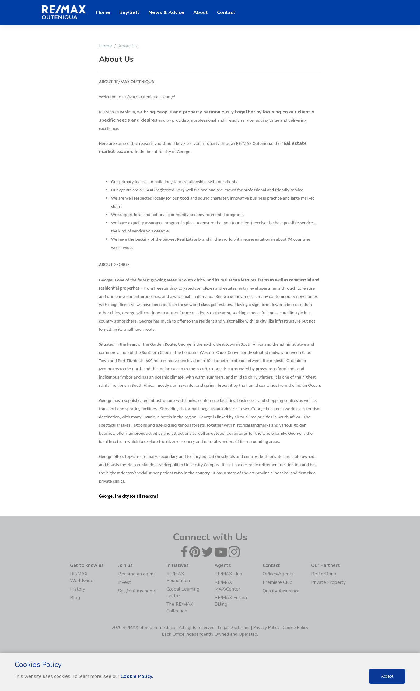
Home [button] (103, 12)
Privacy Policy (266, 627)
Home (105, 46)
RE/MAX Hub (228, 574)
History (77, 589)
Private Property (328, 582)
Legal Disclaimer (234, 627)
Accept (387, 676)
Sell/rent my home (137, 591)
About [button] (200, 12)
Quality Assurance (281, 591)
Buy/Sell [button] (129, 12)
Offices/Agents (278, 574)
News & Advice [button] (166, 12)
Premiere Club (277, 582)
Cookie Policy (295, 627)
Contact (226, 12)
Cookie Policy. (137, 676)
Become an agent (136, 574)
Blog (75, 598)
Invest (124, 582)
